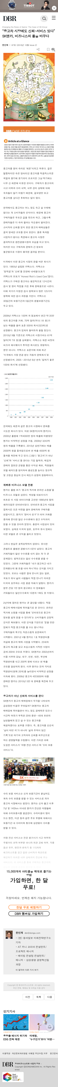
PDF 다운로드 (43, 49)
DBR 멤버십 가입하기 (29, 913)
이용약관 (6, 1053)
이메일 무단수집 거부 (38, 1053)
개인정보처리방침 (19, 1053)
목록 (38, 997)
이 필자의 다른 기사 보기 (27, 969)
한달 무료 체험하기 (29, 907)
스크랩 (48, 49)
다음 (49, 997)
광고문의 (54, 1053)
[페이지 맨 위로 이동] (50, 1028)
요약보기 (53, 49)
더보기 (38, 49)
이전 (27, 997)
